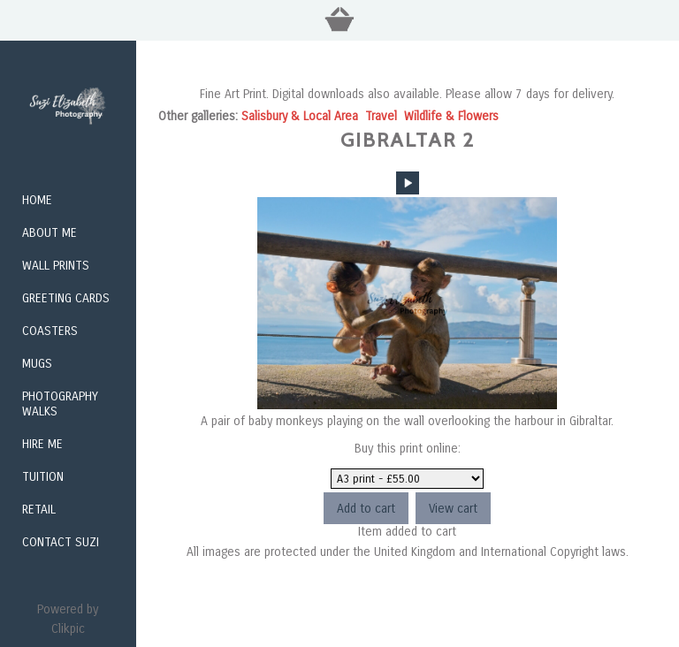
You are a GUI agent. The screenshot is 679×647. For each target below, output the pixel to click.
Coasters (50, 331)
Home (37, 200)
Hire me (42, 444)
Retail (39, 509)
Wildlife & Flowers (451, 116)
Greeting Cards (66, 298)
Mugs (37, 363)
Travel (381, 116)
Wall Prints (55, 265)
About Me (49, 232)
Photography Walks (60, 404)
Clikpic (68, 628)
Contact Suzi (60, 542)
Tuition (43, 476)
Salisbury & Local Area (299, 116)
